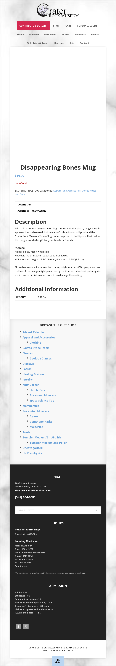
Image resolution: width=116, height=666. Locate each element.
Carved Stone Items (36, 356)
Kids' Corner (31, 392)
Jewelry (27, 387)
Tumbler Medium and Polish (48, 450)
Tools (26, 440)
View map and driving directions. (33, 497)
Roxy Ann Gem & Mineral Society (68, 655)
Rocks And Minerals (36, 419)
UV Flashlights (32, 461)
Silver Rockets (64, 658)
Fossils (27, 377)
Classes (27, 361)
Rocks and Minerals (43, 403)
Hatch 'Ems (37, 398)
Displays (28, 371)
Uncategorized (33, 456)
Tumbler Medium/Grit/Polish (42, 445)
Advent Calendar (34, 340)
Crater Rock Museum (58, 10)
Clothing (35, 350)
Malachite (36, 434)
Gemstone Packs (41, 429)
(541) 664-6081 (25, 505)
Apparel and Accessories (67, 198)
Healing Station (33, 382)
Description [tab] (24, 212)
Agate (34, 424)
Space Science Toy (42, 408)
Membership (31, 413)
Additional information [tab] (32, 218)
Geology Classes (41, 366)
